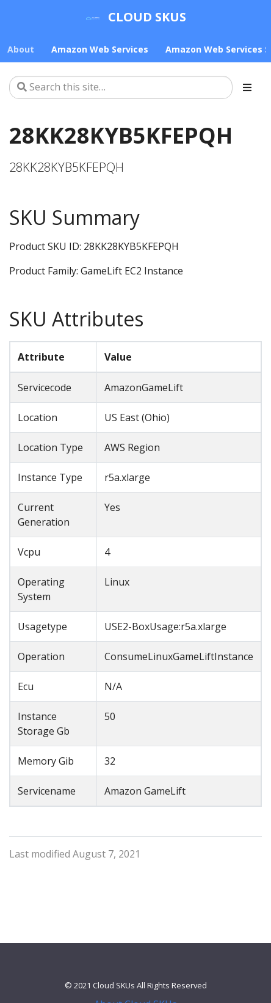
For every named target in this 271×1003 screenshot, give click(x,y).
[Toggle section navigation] (247, 87)
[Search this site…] (121, 87)
